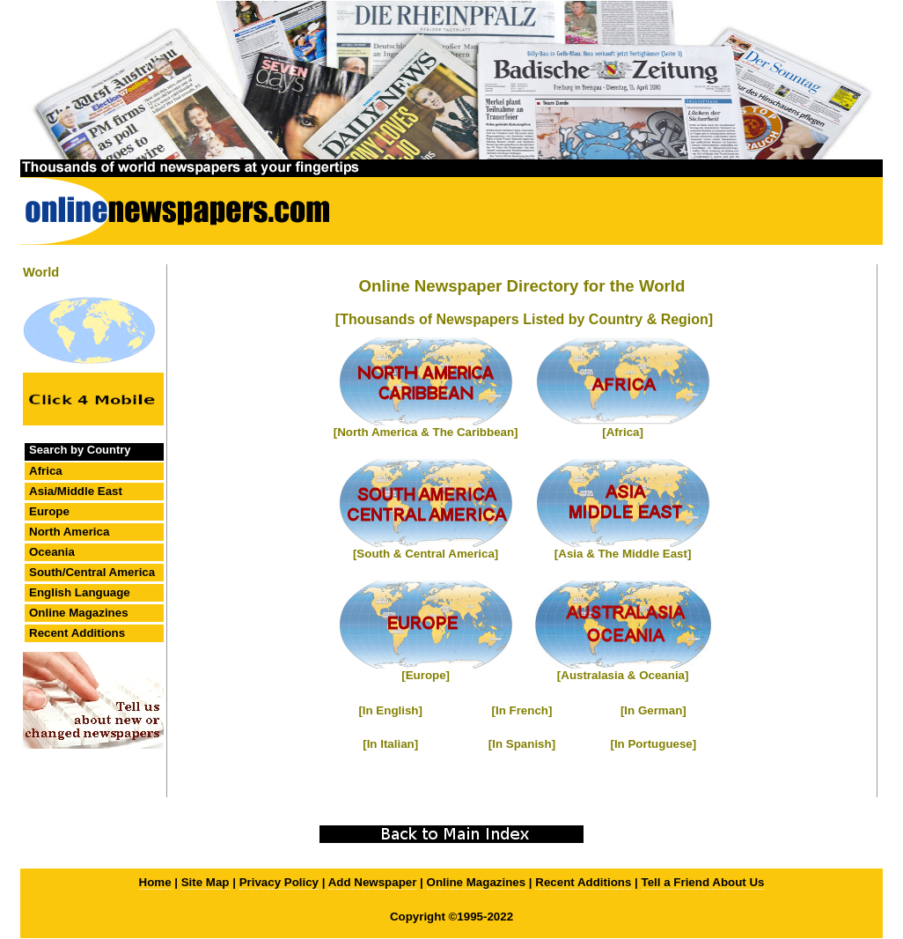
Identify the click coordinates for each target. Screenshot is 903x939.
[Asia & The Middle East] (623, 553)
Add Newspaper (372, 882)
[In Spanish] (521, 743)
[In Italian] (390, 743)
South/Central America (92, 572)
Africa (45, 470)
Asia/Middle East (75, 491)
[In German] (653, 710)
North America (69, 531)
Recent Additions (77, 633)
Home (155, 882)
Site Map (205, 882)
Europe (49, 511)
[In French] (522, 710)
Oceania (52, 551)
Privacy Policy (279, 882)
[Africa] (622, 432)
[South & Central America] (425, 553)
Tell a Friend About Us (703, 882)
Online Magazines (78, 612)
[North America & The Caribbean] (426, 432)
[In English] (390, 710)
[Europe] (425, 675)
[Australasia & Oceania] (623, 675)
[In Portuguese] (653, 743)
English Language (79, 592)
